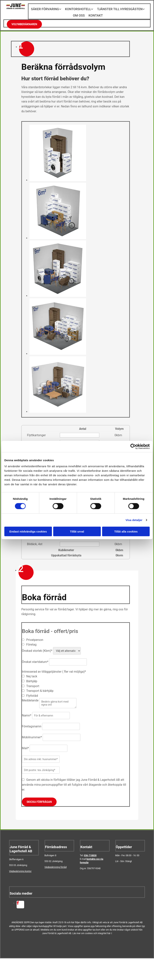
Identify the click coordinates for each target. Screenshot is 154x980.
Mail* (25, 745)
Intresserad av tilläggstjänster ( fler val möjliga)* (54, 669)
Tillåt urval (77, 531)
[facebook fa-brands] (18, 900)
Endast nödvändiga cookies (28, 531)
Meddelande (30, 697)
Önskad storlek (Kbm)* (37, 648)
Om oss (79, 13)
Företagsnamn (31, 723)
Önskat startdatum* (35, 659)
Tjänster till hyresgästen (118, 8)
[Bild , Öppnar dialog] (57, 177)
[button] (24, 21)
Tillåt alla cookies (126, 531)
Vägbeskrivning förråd (56, 864)
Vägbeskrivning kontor (20, 868)
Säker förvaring (47, 8)
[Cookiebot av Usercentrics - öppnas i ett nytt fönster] (133, 446)
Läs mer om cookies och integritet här (92, 930)
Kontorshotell (78, 8)
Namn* (26, 712)
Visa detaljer (134, 520)
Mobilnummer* (32, 734)
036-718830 (90, 852)
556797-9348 (94, 865)
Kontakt (95, 13)
